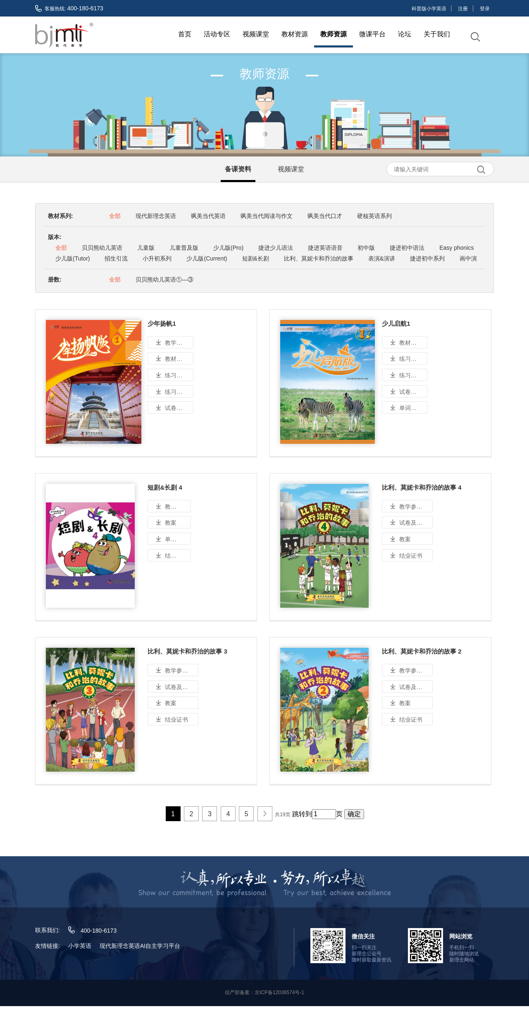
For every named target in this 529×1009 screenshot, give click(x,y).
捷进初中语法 (407, 247)
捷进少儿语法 (275, 247)
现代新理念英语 (155, 215)
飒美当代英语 (208, 215)
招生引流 (116, 257)
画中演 (468, 257)
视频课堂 (256, 34)
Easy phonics (456, 247)
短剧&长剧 (255, 257)
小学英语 (79, 948)
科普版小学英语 (429, 9)
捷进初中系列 (427, 257)
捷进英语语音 (325, 247)
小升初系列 (157, 257)
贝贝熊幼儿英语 (102, 247)
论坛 (404, 34)
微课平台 (372, 34)
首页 (184, 34)
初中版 (366, 247)
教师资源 (333, 34)
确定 (354, 817)
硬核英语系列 (374, 215)
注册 (463, 9)
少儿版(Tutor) (72, 257)
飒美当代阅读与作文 (266, 215)
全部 (115, 215)
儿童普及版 (184, 247)
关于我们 (437, 34)
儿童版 (146, 247)
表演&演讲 (381, 257)
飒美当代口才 (324, 215)
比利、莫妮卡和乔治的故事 (319, 257)
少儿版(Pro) (228, 247)
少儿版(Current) (206, 257)
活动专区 (217, 34)
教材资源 (294, 34)
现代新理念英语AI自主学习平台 (140, 948)
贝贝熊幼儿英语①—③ (164, 278)
